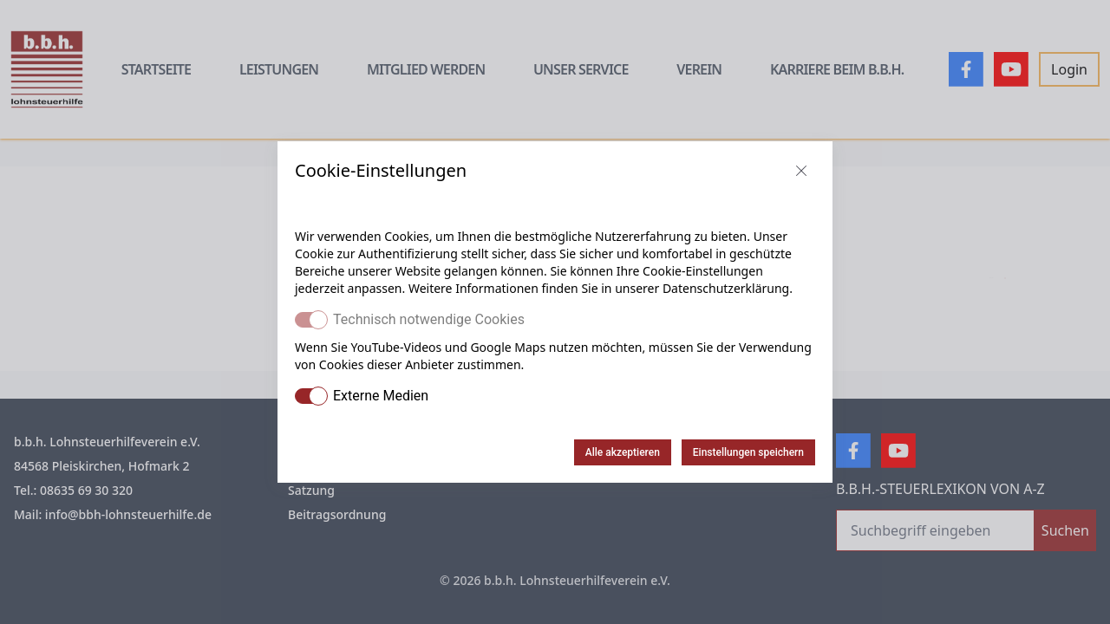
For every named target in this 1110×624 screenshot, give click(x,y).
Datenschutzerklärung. (728, 288)
